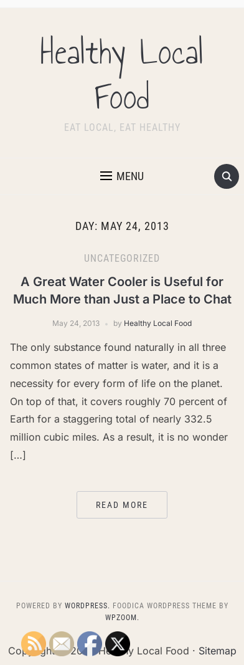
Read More (122, 505)
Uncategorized (122, 258)
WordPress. (87, 605)
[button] (122, 176)
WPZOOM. (122, 617)
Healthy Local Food (122, 75)
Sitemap (218, 650)
